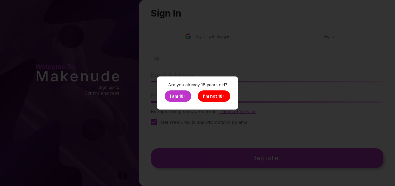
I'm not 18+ (214, 96)
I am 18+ (178, 96)
